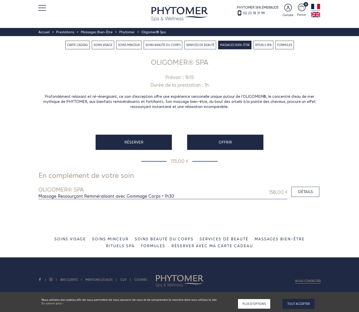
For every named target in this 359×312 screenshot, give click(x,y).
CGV (123, 280)
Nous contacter (308, 281)
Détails (305, 191)
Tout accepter (298, 304)
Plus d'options (254, 304)
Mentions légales (98, 280)
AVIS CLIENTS (69, 280)
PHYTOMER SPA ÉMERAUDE (258, 7)
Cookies (140, 280)
